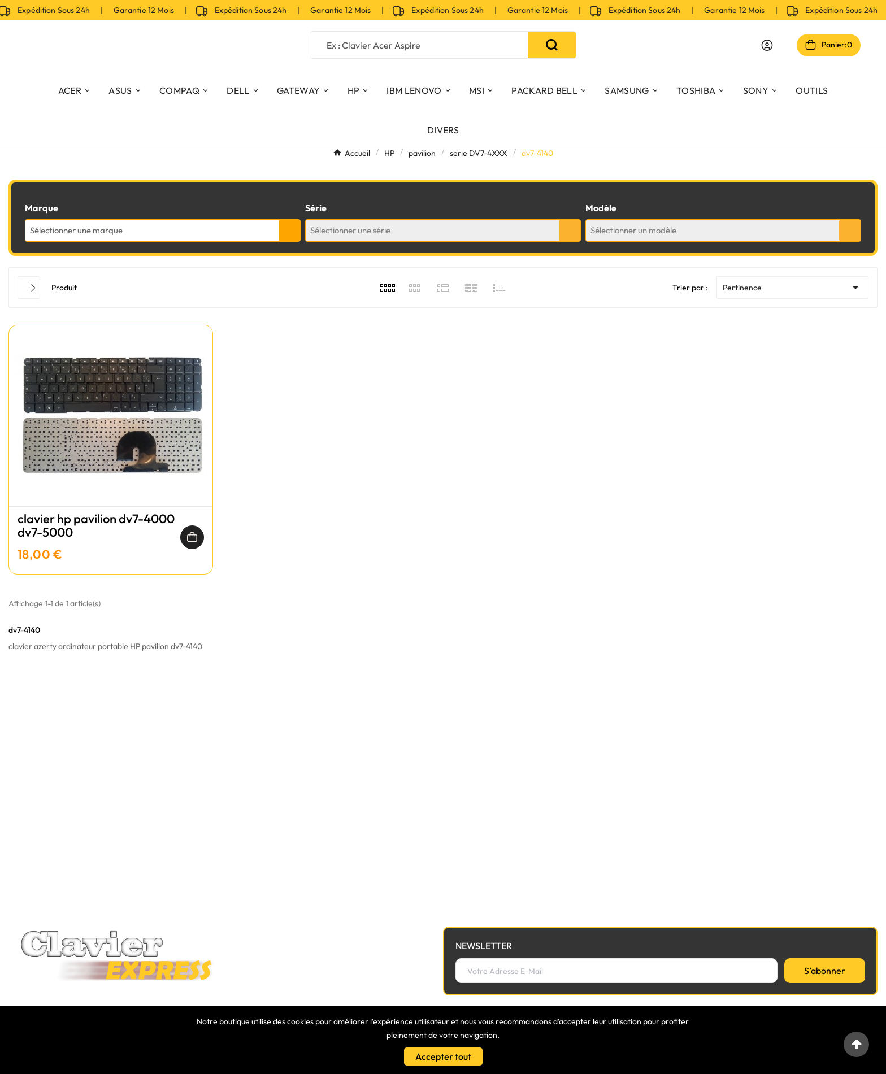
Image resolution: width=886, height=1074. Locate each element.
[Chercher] (419, 45)
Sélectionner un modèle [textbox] (633, 230)
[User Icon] (767, 45)
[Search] (552, 45)
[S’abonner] (824, 970)
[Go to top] (856, 1044)
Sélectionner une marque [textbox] (76, 230)
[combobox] (163, 230)
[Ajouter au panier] (192, 537)
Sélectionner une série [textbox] (350, 230)
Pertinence (792, 287)
